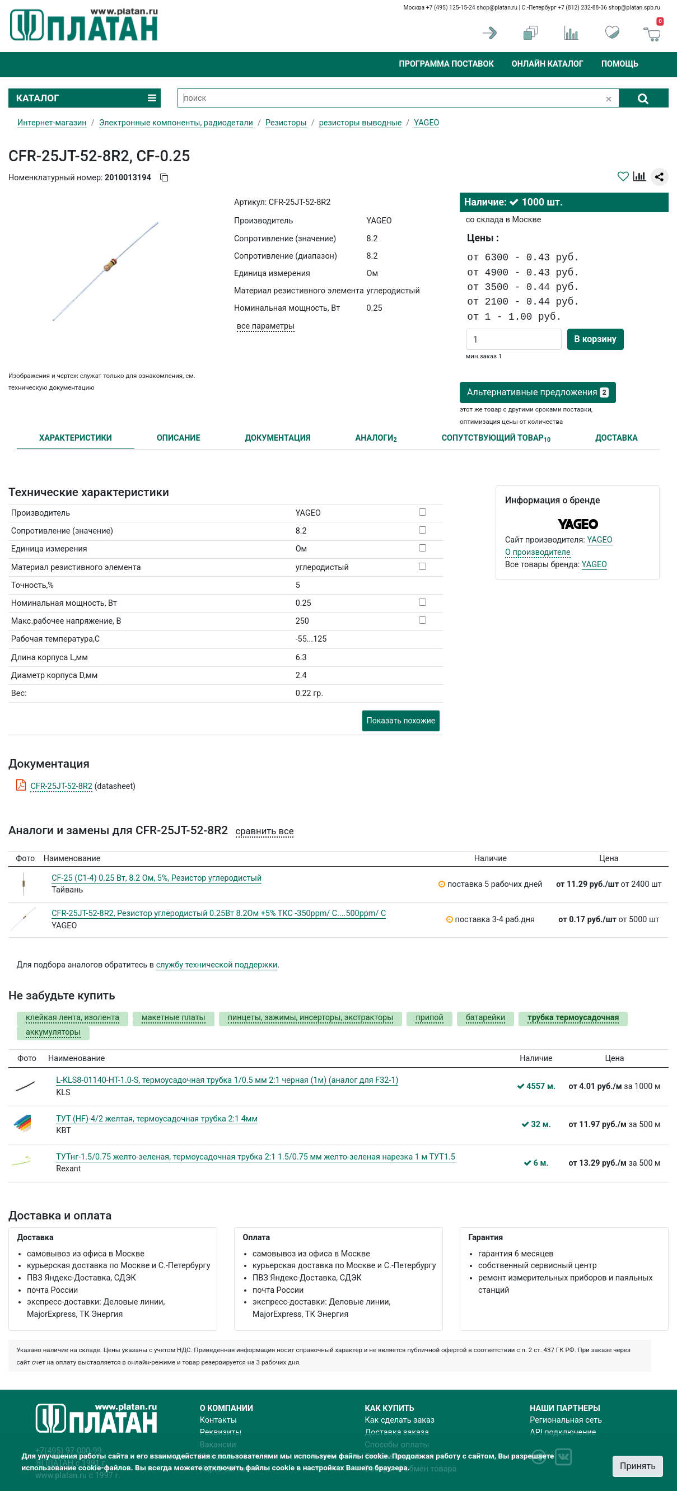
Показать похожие (401, 720)
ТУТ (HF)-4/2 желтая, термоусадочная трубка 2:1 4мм (157, 1119)
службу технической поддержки (217, 965)
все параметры (266, 326)
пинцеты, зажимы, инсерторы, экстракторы (311, 1017)
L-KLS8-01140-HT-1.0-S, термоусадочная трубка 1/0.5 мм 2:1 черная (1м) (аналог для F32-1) (227, 1080)
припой (429, 1017)
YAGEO (599, 540)
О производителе (538, 552)
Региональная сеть (566, 1420)
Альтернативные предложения (538, 392)
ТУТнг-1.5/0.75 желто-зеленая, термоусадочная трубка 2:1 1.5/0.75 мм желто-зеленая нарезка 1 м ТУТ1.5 (255, 1157)
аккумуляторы (53, 1032)
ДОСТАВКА (616, 438)
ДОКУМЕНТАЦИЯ (278, 438)
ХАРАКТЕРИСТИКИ (75, 438)
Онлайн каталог (547, 64)
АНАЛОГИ (375, 438)
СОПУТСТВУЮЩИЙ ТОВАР (496, 438)
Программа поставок (446, 64)
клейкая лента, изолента (72, 1017)
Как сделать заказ (400, 1420)
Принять (638, 1466)
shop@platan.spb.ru (634, 7)
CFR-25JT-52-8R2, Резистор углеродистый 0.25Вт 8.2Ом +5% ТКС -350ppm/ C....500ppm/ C (219, 913)
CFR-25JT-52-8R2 (61, 786)
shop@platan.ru (497, 7)
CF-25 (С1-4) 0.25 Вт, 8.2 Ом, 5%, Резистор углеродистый (157, 878)
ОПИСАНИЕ (178, 438)
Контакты (218, 1420)
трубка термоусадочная (573, 1017)
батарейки (485, 1017)
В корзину (596, 339)
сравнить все (265, 831)
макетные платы (174, 1017)
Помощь (619, 64)
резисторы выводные (360, 123)
